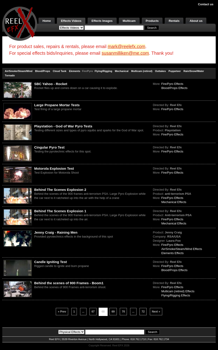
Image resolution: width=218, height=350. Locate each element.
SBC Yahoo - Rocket (50, 84)
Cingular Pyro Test (49, 147)
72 (143, 311)
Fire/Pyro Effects (172, 84)
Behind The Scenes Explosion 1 (60, 211)
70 (123, 311)
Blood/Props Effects (174, 88)
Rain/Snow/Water (194, 71)
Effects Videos (71, 21)
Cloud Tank (59, 71)
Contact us (205, 4)
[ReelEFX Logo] (19, 23)
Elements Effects (172, 253)
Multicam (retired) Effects (177, 291)
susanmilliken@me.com (125, 53)
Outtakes (160, 71)
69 (113, 311)
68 (103, 311)
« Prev (62, 311)
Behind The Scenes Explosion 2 (60, 190)
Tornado (10, 75)
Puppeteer (174, 71)
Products (152, 21)
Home (46, 21)
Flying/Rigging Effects (175, 295)
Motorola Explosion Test (54, 168)
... (83, 311)
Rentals (174, 21)
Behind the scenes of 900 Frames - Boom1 (68, 283)
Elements (74, 71)
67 (93, 311)
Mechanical (122, 71)
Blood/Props (42, 71)
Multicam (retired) (141, 71)
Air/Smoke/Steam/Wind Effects (181, 249)
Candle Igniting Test (50, 262)
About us (196, 21)
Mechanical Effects (173, 202)
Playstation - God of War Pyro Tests (63, 126)
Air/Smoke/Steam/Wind (18, 71)
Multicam (129, 21)
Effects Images (102, 21)
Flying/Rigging (103, 71)
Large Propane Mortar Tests (57, 105)
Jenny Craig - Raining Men (55, 232)
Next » (156, 311)
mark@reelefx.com (126, 46)
